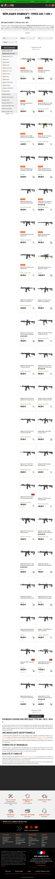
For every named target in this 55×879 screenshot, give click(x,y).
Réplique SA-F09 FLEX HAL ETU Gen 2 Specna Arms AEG (27, 432)
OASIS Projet (24, 877)
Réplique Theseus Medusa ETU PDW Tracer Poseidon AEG (26, 300)
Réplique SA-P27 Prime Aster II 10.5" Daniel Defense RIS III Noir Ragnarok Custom (26, 333)
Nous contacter (32, 818)
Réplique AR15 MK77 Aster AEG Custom (27, 662)
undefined (27, 33)
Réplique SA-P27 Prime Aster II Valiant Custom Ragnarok (44, 300)
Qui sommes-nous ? (7, 812)
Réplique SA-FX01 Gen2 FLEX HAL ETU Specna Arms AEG (45, 333)
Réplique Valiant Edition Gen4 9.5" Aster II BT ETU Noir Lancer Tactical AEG (27, 697)
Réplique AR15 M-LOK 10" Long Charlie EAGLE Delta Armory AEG (45, 597)
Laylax (43, 815)
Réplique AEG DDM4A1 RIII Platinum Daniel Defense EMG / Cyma (26, 202)
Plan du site (8, 871)
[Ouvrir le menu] (2, 5)
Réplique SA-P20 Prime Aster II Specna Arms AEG (44, 464)
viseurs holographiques (7, 739)
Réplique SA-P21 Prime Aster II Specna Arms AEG (26, 531)
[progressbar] (36, 49)
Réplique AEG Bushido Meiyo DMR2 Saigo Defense (44, 235)
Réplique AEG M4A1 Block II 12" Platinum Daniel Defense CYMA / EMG (45, 169)
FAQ (29, 820)
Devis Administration (20, 815)
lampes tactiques (18, 739)
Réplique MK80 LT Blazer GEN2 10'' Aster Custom (44, 432)
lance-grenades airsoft (47, 739)
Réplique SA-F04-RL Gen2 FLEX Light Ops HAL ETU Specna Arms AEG (27, 399)
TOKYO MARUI (45, 812)
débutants (20, 758)
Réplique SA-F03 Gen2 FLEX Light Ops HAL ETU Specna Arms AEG (45, 399)
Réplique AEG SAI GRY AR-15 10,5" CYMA (26, 104)
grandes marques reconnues (30, 756)
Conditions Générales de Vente (43, 871)
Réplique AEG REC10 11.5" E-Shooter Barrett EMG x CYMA (26, 71)
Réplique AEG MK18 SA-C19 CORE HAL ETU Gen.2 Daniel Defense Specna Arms (45, 104)
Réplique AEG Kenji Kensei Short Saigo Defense (27, 235)
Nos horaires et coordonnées (6, 814)
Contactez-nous (41, 853)
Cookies (29, 871)
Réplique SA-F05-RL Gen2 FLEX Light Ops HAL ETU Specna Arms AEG (45, 366)
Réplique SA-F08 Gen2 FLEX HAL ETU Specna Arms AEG (27, 366)
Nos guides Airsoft (33, 814)
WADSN (43, 821)
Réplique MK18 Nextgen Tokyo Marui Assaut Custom (44, 268)
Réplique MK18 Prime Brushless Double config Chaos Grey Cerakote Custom (44, 662)
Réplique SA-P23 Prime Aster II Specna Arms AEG (44, 499)
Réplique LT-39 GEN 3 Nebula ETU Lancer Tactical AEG (45, 630)
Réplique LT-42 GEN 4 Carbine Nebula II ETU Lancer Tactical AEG (45, 531)
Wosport (43, 819)
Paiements (18, 812)
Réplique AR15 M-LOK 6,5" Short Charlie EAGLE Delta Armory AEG (27, 564)
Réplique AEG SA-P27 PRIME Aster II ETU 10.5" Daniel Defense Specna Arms (27, 136)
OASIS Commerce (30, 877)
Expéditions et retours (20, 814)
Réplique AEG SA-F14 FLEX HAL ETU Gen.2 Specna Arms (44, 136)
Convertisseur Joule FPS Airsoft (34, 816)
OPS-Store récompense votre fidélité (21, 818)
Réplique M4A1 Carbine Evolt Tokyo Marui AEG (44, 71)
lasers (35, 739)
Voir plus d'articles (36, 716)
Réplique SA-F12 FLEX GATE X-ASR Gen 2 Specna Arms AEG (26, 464)
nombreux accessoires (42, 737)
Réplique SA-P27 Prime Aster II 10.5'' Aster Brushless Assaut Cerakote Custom (26, 497)
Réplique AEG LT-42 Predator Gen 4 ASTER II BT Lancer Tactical (45, 202)
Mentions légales (19, 871)
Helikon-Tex (44, 817)
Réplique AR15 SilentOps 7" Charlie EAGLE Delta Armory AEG (45, 564)
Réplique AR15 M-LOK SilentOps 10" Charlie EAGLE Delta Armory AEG (27, 630)
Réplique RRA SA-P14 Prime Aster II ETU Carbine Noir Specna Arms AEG (45, 697)
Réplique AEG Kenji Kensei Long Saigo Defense (27, 268)
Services (30, 812)
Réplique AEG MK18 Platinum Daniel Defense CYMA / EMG (26, 169)
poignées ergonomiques (27, 739)
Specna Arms (44, 814)
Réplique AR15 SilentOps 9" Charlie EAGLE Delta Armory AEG (27, 597)
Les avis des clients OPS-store (8, 817)
